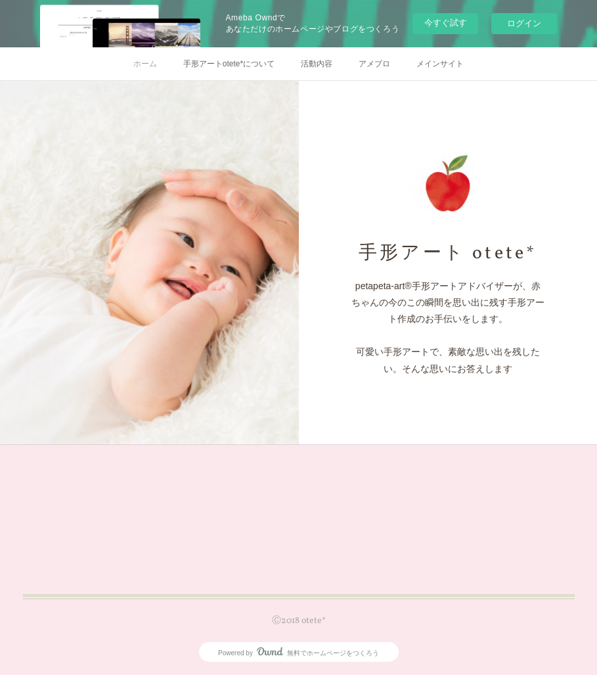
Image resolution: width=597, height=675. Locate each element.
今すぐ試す (445, 23)
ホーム (145, 63)
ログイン (524, 23)
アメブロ (374, 63)
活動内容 (316, 63)
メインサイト (440, 63)
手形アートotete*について (229, 63)
